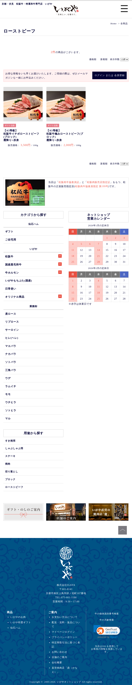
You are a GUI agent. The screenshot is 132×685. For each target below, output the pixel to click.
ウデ (8, 378)
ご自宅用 (10, 239)
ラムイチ (10, 386)
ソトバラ (10, 361)
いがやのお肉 (18, 617)
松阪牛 (33, 256)
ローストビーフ (14, 487)
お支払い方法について (65, 617)
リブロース (12, 321)
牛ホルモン (33, 272)
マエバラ (10, 345)
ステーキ (10, 456)
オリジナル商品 (33, 296)
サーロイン (12, 329)
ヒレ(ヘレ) (11, 337)
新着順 (104, 59)
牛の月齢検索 (107, 620)
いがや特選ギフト (20, 622)
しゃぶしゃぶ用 (14, 448)
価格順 (92, 59)
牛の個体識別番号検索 (107, 613)
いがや (33, 249)
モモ (8, 394)
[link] (107, 632)
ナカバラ (10, 353)
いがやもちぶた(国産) (18, 280)
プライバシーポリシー (65, 637)
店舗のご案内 (59, 657)
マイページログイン (63, 631)
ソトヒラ (10, 410)
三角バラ (10, 370)
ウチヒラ (10, 402)
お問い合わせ (59, 652)
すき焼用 (10, 440)
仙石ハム (33, 224)
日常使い (10, 288)
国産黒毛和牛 (33, 264)
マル (8, 418)
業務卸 (33, 306)
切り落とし (11, 471)
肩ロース (10, 313)
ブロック (10, 479)
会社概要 (57, 662)
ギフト (9, 231)
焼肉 (7, 463)
